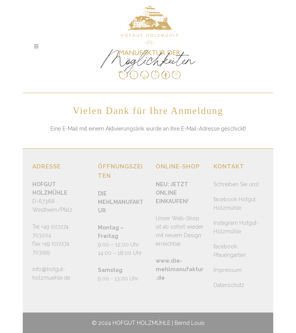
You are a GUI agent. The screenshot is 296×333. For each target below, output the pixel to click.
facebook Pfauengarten (230, 250)
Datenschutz (229, 285)
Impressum (228, 270)
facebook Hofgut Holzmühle (235, 203)
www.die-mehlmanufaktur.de (180, 269)
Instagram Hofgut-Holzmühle (236, 227)
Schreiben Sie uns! (236, 184)
